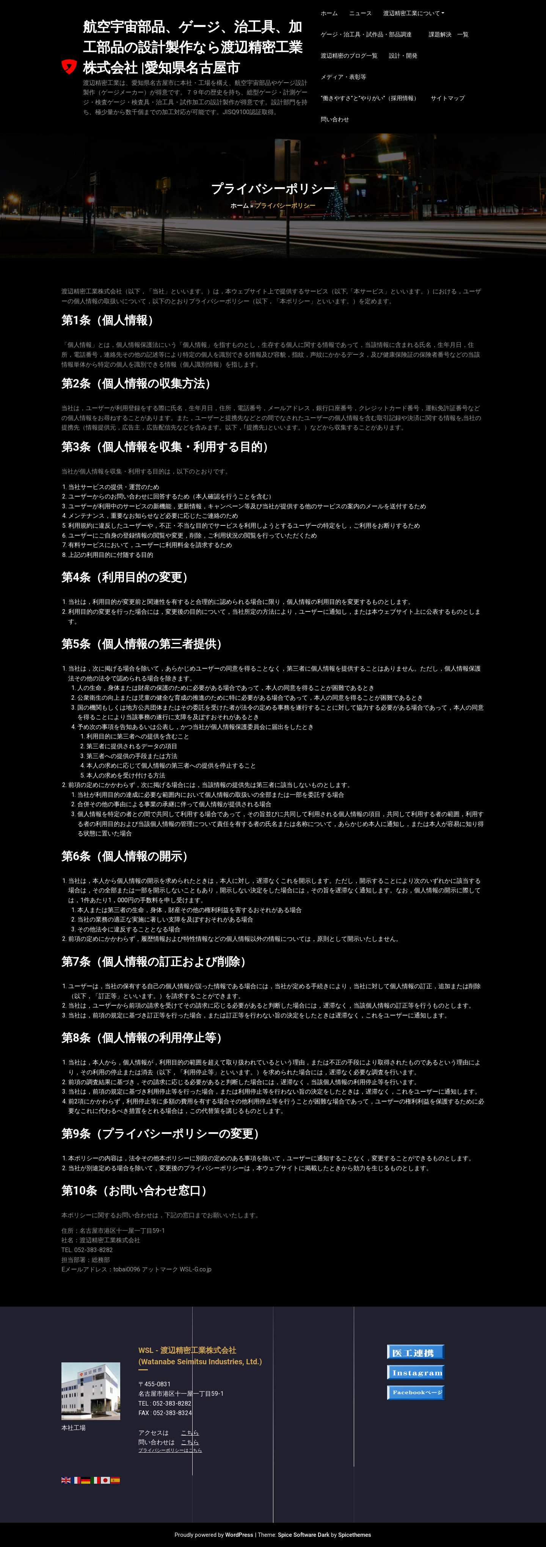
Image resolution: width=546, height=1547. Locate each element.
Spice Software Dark (303, 1534)
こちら (190, 1432)
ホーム (240, 205)
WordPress (239, 1534)
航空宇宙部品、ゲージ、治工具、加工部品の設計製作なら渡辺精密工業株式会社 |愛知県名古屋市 (193, 47)
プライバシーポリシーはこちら (170, 1450)
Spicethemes (354, 1534)
